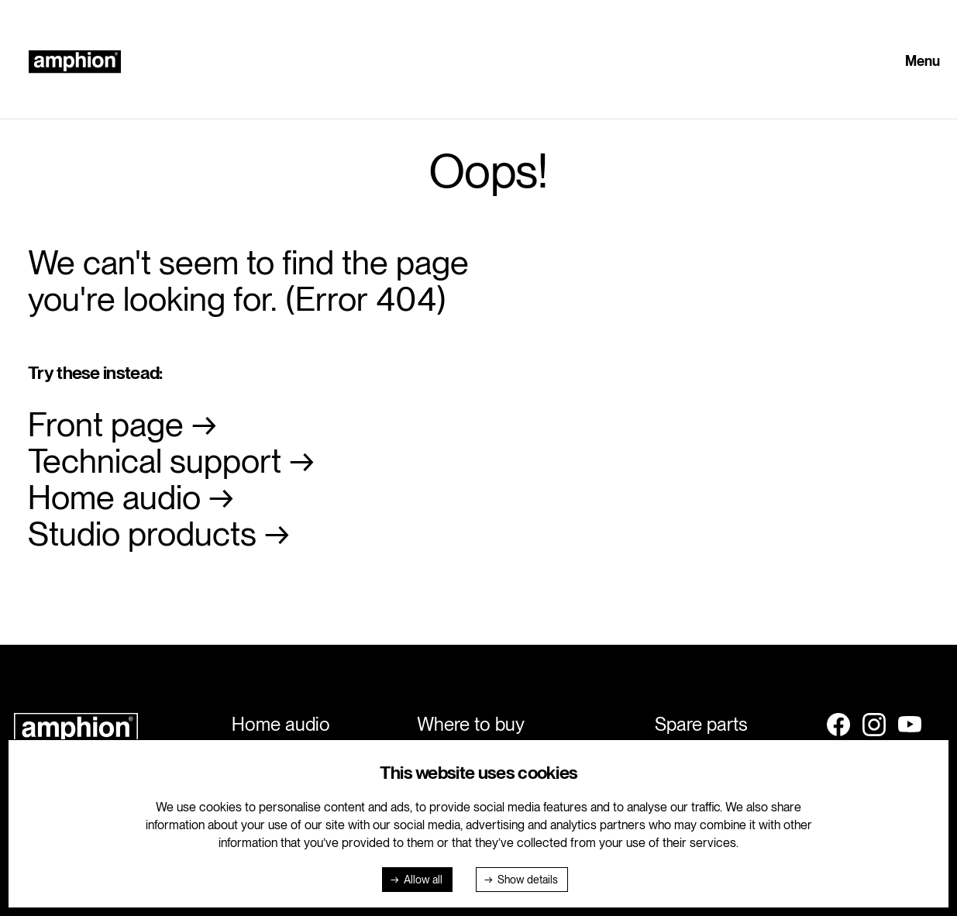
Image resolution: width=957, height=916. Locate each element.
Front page (106, 424)
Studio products (142, 533)
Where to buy (471, 724)
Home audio (114, 497)
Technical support (154, 460)
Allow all (423, 879)
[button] (926, 62)
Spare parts (701, 724)
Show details (527, 879)
